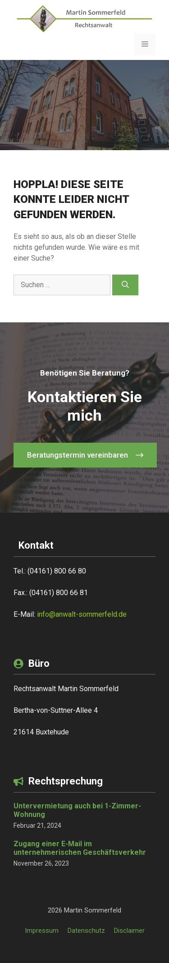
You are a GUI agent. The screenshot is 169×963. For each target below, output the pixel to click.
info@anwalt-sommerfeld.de (82, 614)
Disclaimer (129, 930)
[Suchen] (125, 285)
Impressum (42, 930)
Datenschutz (86, 930)
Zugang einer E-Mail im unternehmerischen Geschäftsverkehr (80, 848)
